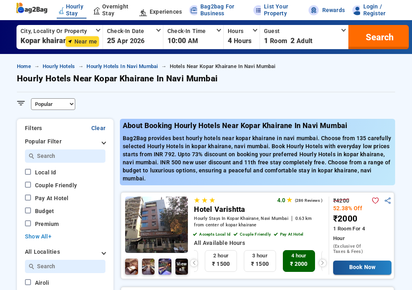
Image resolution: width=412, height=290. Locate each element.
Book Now (362, 267)
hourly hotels (59, 66)
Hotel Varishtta (219, 209)
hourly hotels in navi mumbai (122, 66)
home (24, 66)
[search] (378, 37)
